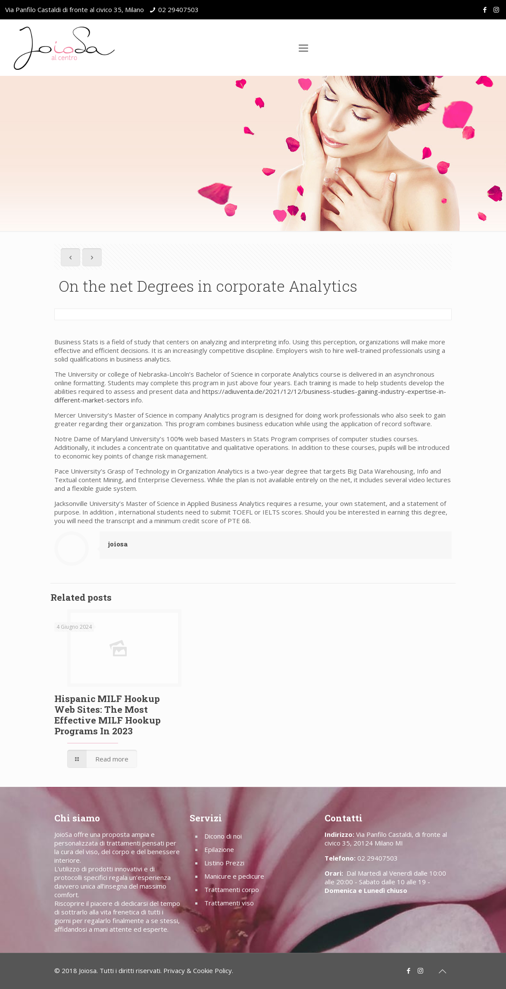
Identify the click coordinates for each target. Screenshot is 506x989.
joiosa (118, 544)
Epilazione (219, 849)
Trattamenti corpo (231, 889)
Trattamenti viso (229, 903)
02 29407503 (178, 9)
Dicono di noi (223, 836)
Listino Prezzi (224, 862)
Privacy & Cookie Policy (197, 970)
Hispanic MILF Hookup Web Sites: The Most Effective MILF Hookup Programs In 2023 (107, 715)
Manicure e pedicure (234, 876)
